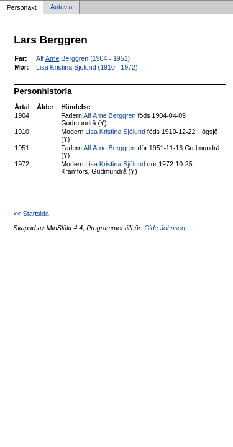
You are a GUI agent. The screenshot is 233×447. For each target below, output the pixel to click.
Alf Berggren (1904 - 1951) (83, 58)
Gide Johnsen (164, 228)
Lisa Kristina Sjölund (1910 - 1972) (87, 67)
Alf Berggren (109, 115)
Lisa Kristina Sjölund (115, 131)
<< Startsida (30, 213)
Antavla (61, 7)
